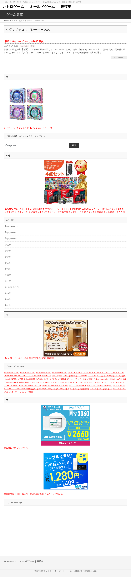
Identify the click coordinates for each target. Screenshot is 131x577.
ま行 (9, 281)
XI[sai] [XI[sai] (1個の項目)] (106, 385)
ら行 (9, 299)
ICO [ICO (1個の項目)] (33, 379)
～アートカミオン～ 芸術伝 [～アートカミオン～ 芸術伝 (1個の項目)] (23, 392)
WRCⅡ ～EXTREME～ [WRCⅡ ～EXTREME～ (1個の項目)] (95, 385)
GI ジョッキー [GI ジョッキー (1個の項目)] (102, 376)
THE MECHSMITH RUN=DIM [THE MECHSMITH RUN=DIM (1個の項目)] (57, 385)
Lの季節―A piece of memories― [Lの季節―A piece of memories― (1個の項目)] (98, 379)
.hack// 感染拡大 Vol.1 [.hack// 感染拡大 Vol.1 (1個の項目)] (27, 372)
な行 (9, 269)
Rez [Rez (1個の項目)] (48, 382)
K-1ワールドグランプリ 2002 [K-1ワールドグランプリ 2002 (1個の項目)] (75, 379)
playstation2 (12, 239)
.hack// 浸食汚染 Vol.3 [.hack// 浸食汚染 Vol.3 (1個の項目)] (43, 372)
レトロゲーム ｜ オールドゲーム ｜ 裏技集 (36, 7)
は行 (9, 275)
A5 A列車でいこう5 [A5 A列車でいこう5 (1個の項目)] (117, 372)
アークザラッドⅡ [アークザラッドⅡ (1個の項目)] (62, 389)
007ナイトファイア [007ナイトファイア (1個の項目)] (75, 372)
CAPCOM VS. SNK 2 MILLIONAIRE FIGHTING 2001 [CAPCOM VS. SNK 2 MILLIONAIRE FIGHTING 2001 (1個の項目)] (22, 376)
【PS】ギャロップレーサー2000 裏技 (24, 41)
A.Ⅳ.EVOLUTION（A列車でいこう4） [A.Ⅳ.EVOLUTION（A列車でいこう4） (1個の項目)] (96, 372)
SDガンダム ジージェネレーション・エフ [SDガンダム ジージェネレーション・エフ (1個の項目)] (94, 382)
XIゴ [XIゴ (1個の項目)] (110, 385)
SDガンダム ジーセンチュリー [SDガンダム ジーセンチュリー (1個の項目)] (30, 385)
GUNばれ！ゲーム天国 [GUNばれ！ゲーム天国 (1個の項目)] (115, 376)
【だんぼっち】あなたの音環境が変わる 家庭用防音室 (29, 358)
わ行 (9, 305)
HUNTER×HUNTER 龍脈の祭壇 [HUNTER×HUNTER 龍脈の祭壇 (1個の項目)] (20, 379)
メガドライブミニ (14, 287)
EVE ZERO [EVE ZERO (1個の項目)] (92, 376)
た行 (9, 263)
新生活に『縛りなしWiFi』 (16, 448)
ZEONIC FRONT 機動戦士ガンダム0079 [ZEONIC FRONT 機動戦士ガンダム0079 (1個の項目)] (29, 389)
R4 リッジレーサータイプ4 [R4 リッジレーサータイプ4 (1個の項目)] (37, 382)
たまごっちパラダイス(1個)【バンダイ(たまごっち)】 (28, 128)
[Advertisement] (65, 527)
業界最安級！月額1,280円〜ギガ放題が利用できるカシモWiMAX (33, 494)
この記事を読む (118, 57)
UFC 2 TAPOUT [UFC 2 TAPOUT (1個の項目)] (74, 385)
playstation (25, 46)
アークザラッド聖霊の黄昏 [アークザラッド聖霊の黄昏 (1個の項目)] (79, 389)
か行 (32, 46)
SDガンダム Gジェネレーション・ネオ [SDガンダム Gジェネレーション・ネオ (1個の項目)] (65, 382)
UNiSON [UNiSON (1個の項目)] (83, 385)
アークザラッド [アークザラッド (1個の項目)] (50, 389)
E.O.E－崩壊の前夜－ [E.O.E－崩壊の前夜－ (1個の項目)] (71, 376)
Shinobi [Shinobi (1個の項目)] (44, 385)
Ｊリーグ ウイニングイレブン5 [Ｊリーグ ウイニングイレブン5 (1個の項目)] (101, 389)
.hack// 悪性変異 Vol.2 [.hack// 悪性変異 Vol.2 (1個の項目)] (11, 372)
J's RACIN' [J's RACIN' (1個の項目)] (39, 379)
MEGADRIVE (12, 226)
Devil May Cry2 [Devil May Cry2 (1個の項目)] (57, 376)
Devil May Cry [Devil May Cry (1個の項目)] (46, 376)
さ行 (9, 257)
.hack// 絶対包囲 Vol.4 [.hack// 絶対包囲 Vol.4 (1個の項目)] (59, 372)
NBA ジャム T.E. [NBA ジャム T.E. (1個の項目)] (116, 379)
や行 (9, 293)
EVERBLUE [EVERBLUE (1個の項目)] (83, 376)
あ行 (9, 245)
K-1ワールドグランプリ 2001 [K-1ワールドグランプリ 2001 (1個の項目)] (54, 379)
